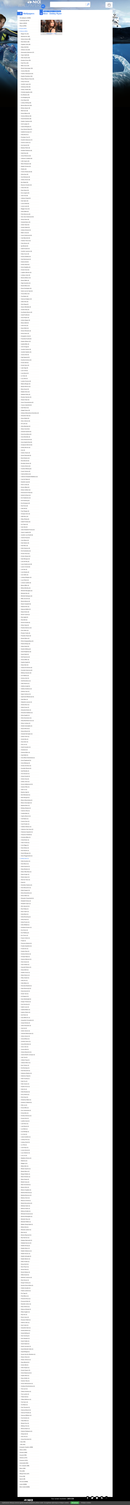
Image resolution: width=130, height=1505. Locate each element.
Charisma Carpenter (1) (27, 832)
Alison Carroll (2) (25, 428)
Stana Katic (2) (24, 664)
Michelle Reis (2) (25, 593)
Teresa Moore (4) (25, 293)
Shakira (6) (23, 169)
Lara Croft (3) (24, 370)
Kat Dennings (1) (25, 1068)
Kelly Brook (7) (25, 134)
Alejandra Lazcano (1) (26, 702)
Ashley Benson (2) (25, 447)
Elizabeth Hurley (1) (26, 900)
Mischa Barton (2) (25, 601)
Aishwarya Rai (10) (25, 86)
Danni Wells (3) (25, 328)
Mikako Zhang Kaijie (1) (27, 1224)
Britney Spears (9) (25, 108)
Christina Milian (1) (25, 837)
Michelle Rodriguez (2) (26, 596)
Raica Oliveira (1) (25, 1306)
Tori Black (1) (24, 1404)
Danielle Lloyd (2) (25, 482)
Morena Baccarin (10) (26, 105)
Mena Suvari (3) (25, 389)
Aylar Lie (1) (24, 789)
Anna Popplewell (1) (26, 760)
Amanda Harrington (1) (26, 733)
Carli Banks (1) (24, 818)
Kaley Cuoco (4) (25, 253)
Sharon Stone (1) (25, 1357)
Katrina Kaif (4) (25, 261)
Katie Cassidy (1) (25, 1078)
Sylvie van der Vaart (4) (27, 291)
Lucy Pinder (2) (25, 580)
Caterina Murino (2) (26, 474)
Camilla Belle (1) (25, 813)
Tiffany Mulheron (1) (26, 1399)
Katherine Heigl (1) (25, 1075)
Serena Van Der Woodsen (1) (28, 1354)
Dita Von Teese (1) (25, 879)
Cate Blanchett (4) (25, 238)
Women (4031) (23, 31)
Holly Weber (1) (25, 983)
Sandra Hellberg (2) (26, 649)
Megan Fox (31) (25, 33)
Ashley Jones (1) (25, 781)
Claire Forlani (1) (25, 842)
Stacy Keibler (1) (25, 1378)
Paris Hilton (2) (25, 630)
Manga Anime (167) (24, 1473)
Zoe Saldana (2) (25, 675)
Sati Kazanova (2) (25, 657)
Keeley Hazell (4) (25, 264)
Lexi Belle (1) (24, 1129)
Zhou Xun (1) (24, 1436)
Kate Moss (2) (24, 545)
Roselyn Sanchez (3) (26, 397)
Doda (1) (23, 882)
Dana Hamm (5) (25, 190)
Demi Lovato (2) (25, 484)
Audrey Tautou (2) (25, 452)
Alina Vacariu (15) (25, 57)
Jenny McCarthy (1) (26, 1044)
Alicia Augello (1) (25, 715)
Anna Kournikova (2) (26, 434)
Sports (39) (22, 1479)
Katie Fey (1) (24, 1081)
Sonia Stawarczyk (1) (26, 1372)
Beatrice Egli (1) (25, 792)
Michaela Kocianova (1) (27, 1213)
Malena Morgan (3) (25, 383)
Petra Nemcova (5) (25, 214)
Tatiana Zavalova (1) (26, 1391)
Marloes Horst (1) (25, 1197)
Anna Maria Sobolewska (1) (28, 757)
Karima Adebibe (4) (26, 256)
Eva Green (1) (24, 930)
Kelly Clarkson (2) (25, 548)
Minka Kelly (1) (24, 1227)
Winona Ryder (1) (25, 1428)
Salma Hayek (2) (25, 646)
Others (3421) (23, 1449)
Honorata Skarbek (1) (26, 985)
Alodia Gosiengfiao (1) (26, 725)
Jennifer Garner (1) (25, 1041)
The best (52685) (24, 1481)
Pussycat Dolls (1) (25, 1301)
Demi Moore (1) (25, 863)
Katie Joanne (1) (25, 1083)
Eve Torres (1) (24, 935)
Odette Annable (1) (25, 1288)
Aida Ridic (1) (24, 699)
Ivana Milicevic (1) (25, 1017)
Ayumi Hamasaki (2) (26, 455)
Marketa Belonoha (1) (26, 1192)
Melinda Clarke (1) (25, 1205)
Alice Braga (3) (24, 304)
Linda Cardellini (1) (26, 1136)
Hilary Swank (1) (25, 977)
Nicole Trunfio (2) (25, 614)
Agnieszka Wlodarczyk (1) (27, 696)
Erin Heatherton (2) (26, 497)
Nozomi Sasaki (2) (25, 622)
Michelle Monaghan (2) (26, 590)
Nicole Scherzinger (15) (27, 68)
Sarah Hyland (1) (25, 1343)
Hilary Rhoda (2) (25, 519)
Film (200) (22, 1471)
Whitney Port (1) (25, 1425)
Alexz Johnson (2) (25, 421)
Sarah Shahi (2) (25, 654)
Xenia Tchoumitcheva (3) (27, 402)
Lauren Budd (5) (25, 203)
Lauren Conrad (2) (25, 566)
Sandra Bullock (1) (25, 1330)
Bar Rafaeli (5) (24, 182)
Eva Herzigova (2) (25, 503)
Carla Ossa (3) (24, 325)
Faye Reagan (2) (25, 511)
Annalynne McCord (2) (26, 444)
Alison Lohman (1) (25, 723)
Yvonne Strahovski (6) (26, 171)
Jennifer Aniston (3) (26, 349)
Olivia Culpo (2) (25, 625)
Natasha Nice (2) (25, 606)
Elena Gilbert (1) (25, 895)
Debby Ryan (57, 11)
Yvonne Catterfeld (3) (26, 405)
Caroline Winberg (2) (26, 468)
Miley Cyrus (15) (25, 65)
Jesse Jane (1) (24, 1046)
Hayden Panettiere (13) (26, 76)
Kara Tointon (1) (25, 1065)
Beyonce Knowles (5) (26, 185)
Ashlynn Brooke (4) (26, 230)
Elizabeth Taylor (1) (26, 903)
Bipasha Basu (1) (25, 805)
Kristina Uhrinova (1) (26, 1115)
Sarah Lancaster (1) (26, 1346)
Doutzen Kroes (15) (26, 60)
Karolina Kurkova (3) (26, 360)
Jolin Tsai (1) (24, 1057)
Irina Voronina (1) (25, 1004)
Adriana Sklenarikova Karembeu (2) (30, 413)
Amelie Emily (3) (25, 309)
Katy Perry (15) (25, 63)
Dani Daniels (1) (25, 850)
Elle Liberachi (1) (25, 906)
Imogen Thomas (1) (26, 1001)
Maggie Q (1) (24, 1163)
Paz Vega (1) (24, 1293)
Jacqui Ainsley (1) (25, 1022)
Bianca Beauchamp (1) (26, 800)
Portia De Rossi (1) (25, 1298)
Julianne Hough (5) (26, 198)
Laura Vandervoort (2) (26, 564)
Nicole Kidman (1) (25, 1272)
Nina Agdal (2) (24, 617)
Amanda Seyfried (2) (26, 431)
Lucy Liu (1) (24, 1155)
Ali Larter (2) (24, 423)
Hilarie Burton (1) (25, 975)
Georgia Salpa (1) (25, 956)
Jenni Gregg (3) (25, 346)
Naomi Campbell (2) (26, 603)
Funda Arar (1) (24, 948)
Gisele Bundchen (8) (26, 118)
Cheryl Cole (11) (25, 81)
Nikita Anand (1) (25, 1274)
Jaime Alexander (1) (26, 1025)
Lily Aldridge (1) (25, 1131)
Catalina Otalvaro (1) (26, 826)
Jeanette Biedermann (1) (27, 1033)
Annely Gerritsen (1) (26, 765)
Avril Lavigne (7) (25, 124)
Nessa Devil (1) (25, 1264)
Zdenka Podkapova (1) (26, 1431)
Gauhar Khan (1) (25, 951)
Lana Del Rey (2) (25, 561)
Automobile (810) (24, 1463)
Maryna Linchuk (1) (26, 1200)
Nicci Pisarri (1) (25, 1266)
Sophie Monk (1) (25, 1375)
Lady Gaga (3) (24, 367)
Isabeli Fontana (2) (25, 521)
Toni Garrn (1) (24, 1402)
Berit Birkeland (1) (25, 794)
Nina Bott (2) (24, 619)
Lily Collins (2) (24, 574)
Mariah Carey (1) (25, 1182)
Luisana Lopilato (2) (26, 582)
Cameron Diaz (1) (25, 810)
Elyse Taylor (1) (25, 911)
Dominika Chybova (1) (26, 885)
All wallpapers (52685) (25, 17)
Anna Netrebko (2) (25, 436)
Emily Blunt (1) (24, 914)
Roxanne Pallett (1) (26, 1319)
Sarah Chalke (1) (25, 1341)
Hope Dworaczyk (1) (26, 988)
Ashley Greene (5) (25, 179)
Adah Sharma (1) (25, 683)
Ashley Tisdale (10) (26, 89)
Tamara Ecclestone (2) (26, 667)
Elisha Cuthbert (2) (25, 489)
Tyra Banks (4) (24, 296)
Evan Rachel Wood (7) (26, 129)
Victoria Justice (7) (25, 142)
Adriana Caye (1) (25, 691)
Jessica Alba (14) (25, 70)
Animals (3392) (23, 1452)
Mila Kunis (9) (24, 110)
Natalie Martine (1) (25, 1258)
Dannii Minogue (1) (25, 853)
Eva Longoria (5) (25, 192)
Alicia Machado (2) (25, 426)
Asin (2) (23, 450)
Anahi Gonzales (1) (26, 747)
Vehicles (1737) (23, 1457)
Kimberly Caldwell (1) (26, 1102)
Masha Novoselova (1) (26, 1203)
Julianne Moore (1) (25, 1062)
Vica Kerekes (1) (25, 1418)
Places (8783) (23, 25)
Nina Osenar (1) (25, 1280)
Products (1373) (24, 1460)
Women (51, 11)
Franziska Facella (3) (26, 338)
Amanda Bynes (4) (25, 222)
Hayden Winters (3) (26, 341)
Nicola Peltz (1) (25, 1269)
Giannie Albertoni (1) (26, 959)
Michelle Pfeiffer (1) (26, 1221)
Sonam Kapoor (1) (25, 1370)
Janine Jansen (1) (25, 1030)
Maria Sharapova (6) (26, 163)
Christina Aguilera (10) (26, 92)
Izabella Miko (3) (25, 344)
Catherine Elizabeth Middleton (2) (29, 476)
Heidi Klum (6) (24, 153)
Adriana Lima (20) (25, 49)
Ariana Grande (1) (25, 776)
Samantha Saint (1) (26, 1327)
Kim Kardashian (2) (26, 550)
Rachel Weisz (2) (25, 638)
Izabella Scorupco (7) (26, 131)
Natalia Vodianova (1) (26, 1250)
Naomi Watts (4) (25, 280)
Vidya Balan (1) (25, 1420)
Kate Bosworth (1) (25, 1070)
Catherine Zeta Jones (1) (27, 829)
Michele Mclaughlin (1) (26, 1216)
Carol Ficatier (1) (25, 824)
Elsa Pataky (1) (25, 908)
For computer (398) (24, 1465)
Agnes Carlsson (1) (26, 694)
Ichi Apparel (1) (25, 996)
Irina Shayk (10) (25, 100)
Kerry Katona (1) (25, 1094)
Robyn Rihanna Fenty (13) (27, 78)
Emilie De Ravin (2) (26, 495)
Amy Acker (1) (24, 741)
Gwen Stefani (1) (25, 964)
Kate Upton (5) (24, 200)
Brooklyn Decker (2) (26, 463)
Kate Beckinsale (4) (26, 259)
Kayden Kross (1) (25, 1086)
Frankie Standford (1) (26, 946)
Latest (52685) (23, 1484)
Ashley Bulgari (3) (25, 320)
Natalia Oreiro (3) (25, 391)
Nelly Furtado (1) (25, 1261)
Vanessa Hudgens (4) (26, 299)
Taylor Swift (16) (25, 55)
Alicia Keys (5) (24, 174)
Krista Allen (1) (24, 1113)
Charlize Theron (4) (26, 240)
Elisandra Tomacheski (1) (27, 898)
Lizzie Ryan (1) (24, 1147)
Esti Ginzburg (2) (25, 500)
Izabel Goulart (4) (25, 248)
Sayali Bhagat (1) (25, 1351)
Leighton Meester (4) (26, 272)
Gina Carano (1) (25, 961)
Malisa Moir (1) (24, 1166)
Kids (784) (22, 1441)
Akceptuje (75, 1503)
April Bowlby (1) (25, 771)
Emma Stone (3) (25, 333)
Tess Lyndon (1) (25, 1394)
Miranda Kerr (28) (25, 36)
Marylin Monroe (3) (25, 386)
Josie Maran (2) (25, 540)
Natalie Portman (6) (26, 166)
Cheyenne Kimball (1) (26, 834)
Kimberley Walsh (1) (26, 1099)
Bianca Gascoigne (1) (26, 802)
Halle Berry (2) (24, 516)
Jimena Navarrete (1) (26, 1052)
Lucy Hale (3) (24, 378)
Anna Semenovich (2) (26, 439)
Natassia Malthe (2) (26, 609)
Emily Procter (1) (25, 922)
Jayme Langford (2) (26, 532)
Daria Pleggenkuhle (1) (26, 855)
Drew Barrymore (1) (26, 887)
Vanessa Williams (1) (26, 1415)
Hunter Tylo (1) (24, 993)
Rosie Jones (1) (25, 1317)
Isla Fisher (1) (24, 1014)
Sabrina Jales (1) (25, 1322)
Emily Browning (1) (26, 916)
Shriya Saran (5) (25, 219)
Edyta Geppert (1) (25, 890)
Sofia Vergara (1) (25, 1367)
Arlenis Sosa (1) (25, 778)
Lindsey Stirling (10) (26, 102)
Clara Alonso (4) (25, 243)
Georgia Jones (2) (25, 513)
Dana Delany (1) (25, 847)
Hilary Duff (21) (25, 47)
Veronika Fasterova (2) (26, 670)
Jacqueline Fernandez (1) (27, 1020)
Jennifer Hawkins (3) (26, 352)
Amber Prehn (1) (25, 736)
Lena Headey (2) (25, 572)
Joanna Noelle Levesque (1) (28, 1054)
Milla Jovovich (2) (25, 598)
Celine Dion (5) (24, 187)
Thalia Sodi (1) (24, 1396)
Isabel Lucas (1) (25, 1007)
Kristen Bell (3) (25, 362)
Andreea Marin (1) (25, 752)
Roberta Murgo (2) (25, 643)
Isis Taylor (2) (24, 524)
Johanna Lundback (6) (26, 158)
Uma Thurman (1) (25, 1407)
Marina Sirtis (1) (25, 1187)
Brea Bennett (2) (25, 460)
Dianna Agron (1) (25, 877)
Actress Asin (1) (25, 678)
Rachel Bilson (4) (25, 285)
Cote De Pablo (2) (25, 479)
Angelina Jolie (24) (25, 44)
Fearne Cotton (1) (25, 938)
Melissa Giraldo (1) (25, 1211)
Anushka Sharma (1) (26, 768)
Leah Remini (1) (25, 1126)
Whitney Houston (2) (26, 672)
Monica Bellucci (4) (26, 277)
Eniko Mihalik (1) (25, 924)
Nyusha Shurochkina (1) (27, 1285)
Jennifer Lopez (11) (26, 84)
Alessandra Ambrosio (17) (27, 52)
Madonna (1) (24, 1160)
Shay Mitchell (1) (25, 1362)
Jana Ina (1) (24, 1028)
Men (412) (22, 1444)
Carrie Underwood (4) (26, 235)
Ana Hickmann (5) (25, 177)
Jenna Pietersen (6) (26, 155)
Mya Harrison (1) (25, 1237)
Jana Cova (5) (24, 195)
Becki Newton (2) (25, 458)
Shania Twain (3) (25, 399)
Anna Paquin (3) (25, 317)
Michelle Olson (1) (25, 1219)
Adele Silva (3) (24, 301)
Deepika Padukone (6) (26, 150)
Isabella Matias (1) (25, 1009)
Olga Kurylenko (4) (25, 283)
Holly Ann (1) (24, 980)
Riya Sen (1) (24, 1314)
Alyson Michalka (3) (26, 306)
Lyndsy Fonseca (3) (26, 381)
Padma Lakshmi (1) (26, 1290)
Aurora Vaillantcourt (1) (27, 784)
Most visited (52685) (25, 1486)
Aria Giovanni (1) (25, 773)
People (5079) (23, 28)
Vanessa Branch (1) (26, 1410)
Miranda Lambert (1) (26, 1229)
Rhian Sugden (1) (25, 1311)
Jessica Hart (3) (25, 354)
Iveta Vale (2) (24, 527)
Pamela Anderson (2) (26, 627)
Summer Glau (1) (25, 1380)
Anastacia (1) (24, 749)
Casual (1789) (23, 1455)
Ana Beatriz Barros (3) (26, 312)
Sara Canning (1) (25, 1335)
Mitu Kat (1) (24, 1232)
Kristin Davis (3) (25, 365)
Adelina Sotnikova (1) (26, 688)
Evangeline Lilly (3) (26, 336)
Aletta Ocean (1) (25, 707)
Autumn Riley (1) (25, 786)
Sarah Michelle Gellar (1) (27, 1349)
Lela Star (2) (24, 569)
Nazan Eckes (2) (25, 611)
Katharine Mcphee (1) (26, 1073)
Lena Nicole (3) (25, 373)
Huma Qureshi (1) (25, 991)
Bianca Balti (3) (25, 322)
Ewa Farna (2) (24, 505)
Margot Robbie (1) (25, 1174)
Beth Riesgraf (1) (25, 797)
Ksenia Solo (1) (25, 1118)
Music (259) (22, 1468)
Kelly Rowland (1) (25, 1091)
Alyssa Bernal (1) (25, 728)
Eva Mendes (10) (25, 94)
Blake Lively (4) (25, 232)
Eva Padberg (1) (25, 932)
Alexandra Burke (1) (26, 710)
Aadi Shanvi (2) (25, 407)
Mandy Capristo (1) (26, 1168)
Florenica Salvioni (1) (26, 943)
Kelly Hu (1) (24, 1089)
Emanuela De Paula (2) (26, 492)
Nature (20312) (23, 23)
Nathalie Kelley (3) (25, 394)
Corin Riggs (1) (25, 845)
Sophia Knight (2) (25, 662)
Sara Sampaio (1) (25, 1338)
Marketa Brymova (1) (26, 1195)
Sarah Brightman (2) (26, 651)
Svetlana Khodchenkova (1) (28, 1386)
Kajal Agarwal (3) (25, 357)
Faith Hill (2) (24, 508)
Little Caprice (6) (25, 161)
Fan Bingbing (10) (25, 97)
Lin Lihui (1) (24, 1134)
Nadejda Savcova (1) (26, 1243)
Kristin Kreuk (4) (25, 269)
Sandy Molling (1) (25, 1333)
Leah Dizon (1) (24, 1123)
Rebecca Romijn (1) (26, 1309)
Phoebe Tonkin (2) (25, 633)
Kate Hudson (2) (25, 542)
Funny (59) (22, 1476)
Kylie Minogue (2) (25, 558)
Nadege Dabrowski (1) (26, 1240)
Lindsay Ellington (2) (26, 577)
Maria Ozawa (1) (25, 1179)
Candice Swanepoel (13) (27, 73)
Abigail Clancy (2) (25, 410)
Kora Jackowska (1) (26, 1110)
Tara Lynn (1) (24, 1388)
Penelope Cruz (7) (25, 137)
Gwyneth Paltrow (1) (26, 967)
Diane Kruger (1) (25, 874)
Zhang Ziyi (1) (24, 1433)
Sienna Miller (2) (25, 659)
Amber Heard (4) (25, 224)
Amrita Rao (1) (24, 739)
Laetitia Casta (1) (25, 1121)
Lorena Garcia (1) (25, 1150)
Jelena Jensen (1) (25, 1036)
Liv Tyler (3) (24, 375)
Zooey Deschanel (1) (26, 1439)
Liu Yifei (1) (24, 1144)
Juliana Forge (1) (25, 1060)
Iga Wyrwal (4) (24, 246)
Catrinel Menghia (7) (26, 126)
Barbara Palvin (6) (25, 147)
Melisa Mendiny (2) (25, 588)
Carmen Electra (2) (25, 466)
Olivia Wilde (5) (25, 211)
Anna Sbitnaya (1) (25, 763)
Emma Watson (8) (25, 113)
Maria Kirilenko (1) (25, 1176)
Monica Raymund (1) (26, 1235)
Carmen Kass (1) (25, 821)
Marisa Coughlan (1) (26, 1189)
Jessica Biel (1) (25, 1049)
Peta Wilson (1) (25, 1296)
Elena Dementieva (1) (26, 893)
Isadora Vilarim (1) (25, 1012)
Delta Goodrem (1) (25, 861)
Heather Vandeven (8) (26, 121)
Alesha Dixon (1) (25, 704)
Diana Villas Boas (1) (26, 871)
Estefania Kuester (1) (26, 927)
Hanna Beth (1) (25, 969)
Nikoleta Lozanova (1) (26, 1277)
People (45, 11)
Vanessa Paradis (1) (26, 1412)
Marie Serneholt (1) (26, 1184)
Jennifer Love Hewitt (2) (27, 535)
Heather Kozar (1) (25, 972)
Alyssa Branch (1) (25, 731)
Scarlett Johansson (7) (26, 139)
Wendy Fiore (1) (25, 1423)
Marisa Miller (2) (25, 585)
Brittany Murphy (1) (26, 808)
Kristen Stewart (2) (25, 556)
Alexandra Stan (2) (25, 415)
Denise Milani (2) (25, 487)
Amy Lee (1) (24, 744)
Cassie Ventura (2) (25, 471)
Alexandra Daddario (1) (27, 712)
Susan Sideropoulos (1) (27, 1383)
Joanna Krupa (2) (25, 537)
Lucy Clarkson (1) (25, 1152)
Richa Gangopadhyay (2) (27, 641)
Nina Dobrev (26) (25, 41)
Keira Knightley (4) (25, 267)
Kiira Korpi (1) (24, 1097)
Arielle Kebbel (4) (25, 227)
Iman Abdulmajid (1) (26, 999)
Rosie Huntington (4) (26, 288)
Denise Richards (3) (26, 330)
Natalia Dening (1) (25, 1245)
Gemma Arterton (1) (26, 953)
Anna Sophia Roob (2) (26, 442)
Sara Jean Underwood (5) (27, 216)
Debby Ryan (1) (25, 858)
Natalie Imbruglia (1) (26, 1256)
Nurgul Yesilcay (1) (25, 1282)
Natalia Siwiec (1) (25, 1248)
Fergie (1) (23, 940)
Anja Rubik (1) (24, 755)
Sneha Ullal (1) (24, 1365)
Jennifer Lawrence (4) (26, 251)
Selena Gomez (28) (25, 39)
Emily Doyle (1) (25, 919)
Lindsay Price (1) (25, 1139)
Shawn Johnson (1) (26, 1359)
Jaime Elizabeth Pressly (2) (28, 529)
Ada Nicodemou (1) (26, 680)
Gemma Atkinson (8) (26, 116)
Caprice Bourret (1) (26, 816)
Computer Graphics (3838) (26, 1447)
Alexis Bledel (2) (25, 418)
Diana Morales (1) (25, 869)
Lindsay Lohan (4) (25, 275)
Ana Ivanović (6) (25, 145)
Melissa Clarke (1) (25, 1208)
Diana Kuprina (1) (25, 866)
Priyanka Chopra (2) (26, 635)
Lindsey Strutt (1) (25, 1142)
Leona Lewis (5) (25, 206)
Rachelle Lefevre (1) (26, 1304)
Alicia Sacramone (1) (26, 718)
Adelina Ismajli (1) (25, 686)
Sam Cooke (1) (24, 1325)
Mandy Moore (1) (25, 1171)
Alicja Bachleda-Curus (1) (27, 720)
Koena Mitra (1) (25, 1107)
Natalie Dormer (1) (25, 1253)
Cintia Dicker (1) (25, 839)
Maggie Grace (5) (25, 208)
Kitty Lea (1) (24, 1105)
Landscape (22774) (24, 20)
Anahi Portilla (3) (25, 314)
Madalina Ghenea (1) (26, 1158)
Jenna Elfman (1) (25, 1038)
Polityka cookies (86, 1503)
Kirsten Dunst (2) (25, 553)
